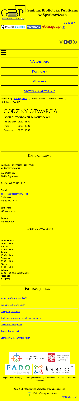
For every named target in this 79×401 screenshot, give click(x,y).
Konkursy (39, 71)
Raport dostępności (10, 331)
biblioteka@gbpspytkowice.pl (14, 194)
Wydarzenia (39, 62)
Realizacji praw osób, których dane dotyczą (21, 318)
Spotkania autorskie (39, 91)
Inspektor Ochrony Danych (13, 305)
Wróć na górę (69, 397)
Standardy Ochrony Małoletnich (15, 338)
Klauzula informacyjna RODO (14, 298)
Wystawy (39, 81)
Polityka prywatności (10, 311)
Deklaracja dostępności (11, 324)
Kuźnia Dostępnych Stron (42, 393)
